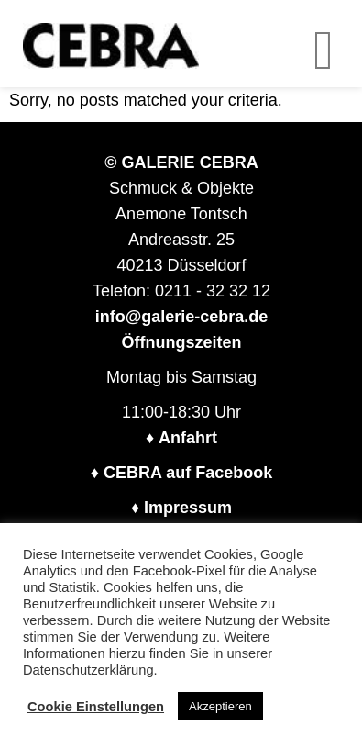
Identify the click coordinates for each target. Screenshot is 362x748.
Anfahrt (188, 438)
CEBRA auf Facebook (188, 472)
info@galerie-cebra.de (182, 316)
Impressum (188, 507)
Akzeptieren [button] (220, 706)
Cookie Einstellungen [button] (95, 706)
